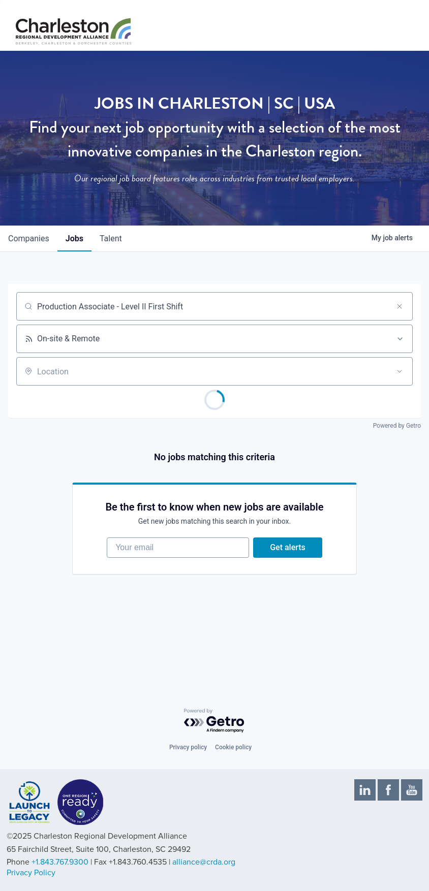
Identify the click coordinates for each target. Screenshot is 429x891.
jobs (74, 238)
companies (28, 238)
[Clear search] (399, 306)
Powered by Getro (397, 425)
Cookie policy (233, 747)
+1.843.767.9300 (60, 862)
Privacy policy (188, 747)
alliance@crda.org (203, 862)
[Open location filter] (399, 371)
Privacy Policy (31, 873)
